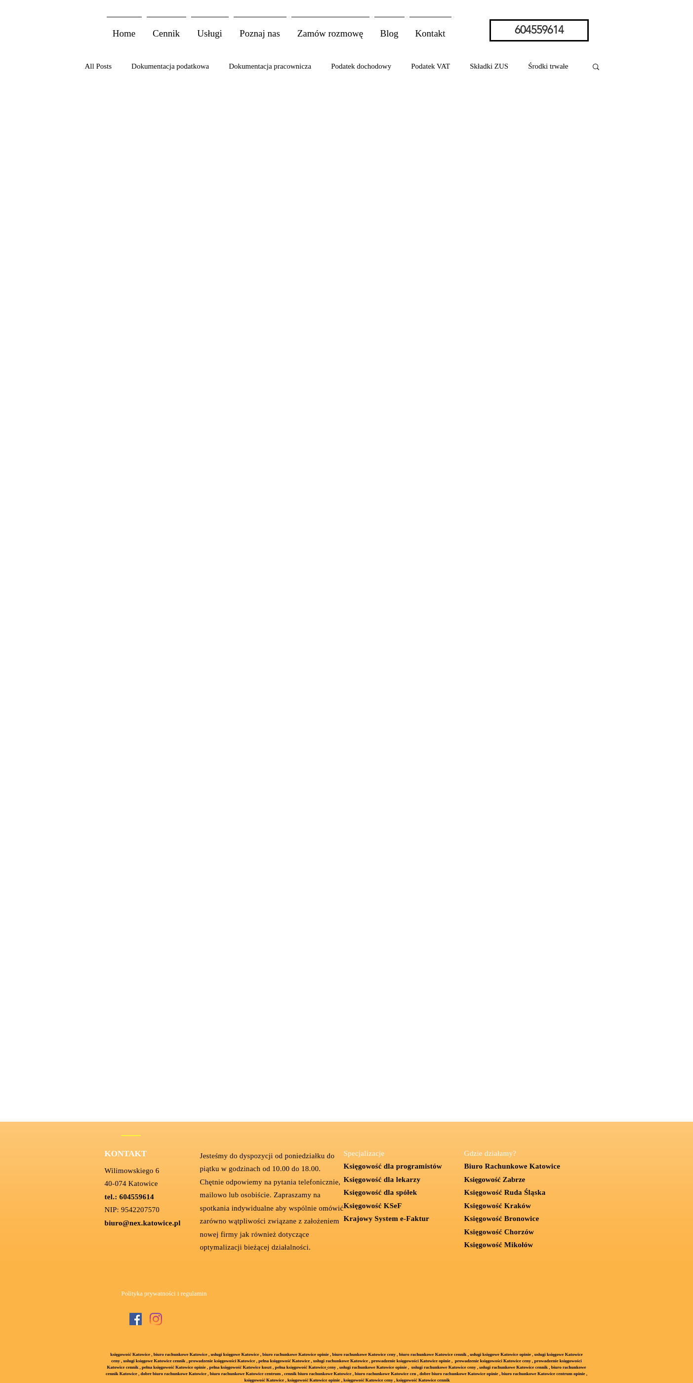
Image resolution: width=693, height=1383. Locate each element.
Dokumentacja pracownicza (270, 66)
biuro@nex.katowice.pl (143, 1223)
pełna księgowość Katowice (300, 1367)
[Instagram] (156, 1319)
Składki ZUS (489, 66)
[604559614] (539, 30)
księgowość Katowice (130, 1354)
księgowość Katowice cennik (423, 1380)
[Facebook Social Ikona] (135, 1319)
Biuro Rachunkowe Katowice (512, 1166)
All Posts (98, 66)
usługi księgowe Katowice (234, 1354)
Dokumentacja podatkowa (170, 66)
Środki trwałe (548, 66)
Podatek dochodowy (361, 66)
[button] (210, 29)
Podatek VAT (430, 66)
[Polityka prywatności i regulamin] (164, 1294)
